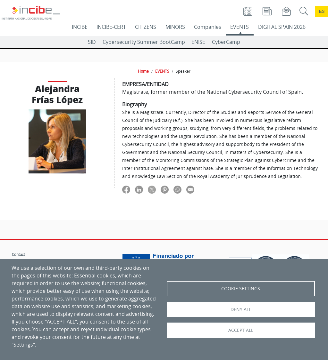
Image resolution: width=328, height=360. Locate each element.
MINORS (175, 26)
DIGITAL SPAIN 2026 (282, 26)
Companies (207, 26)
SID (92, 41)
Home (143, 71)
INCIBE (80, 26)
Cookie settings (240, 289)
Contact (18, 254)
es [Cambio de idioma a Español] (322, 11)
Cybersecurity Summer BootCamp (144, 41)
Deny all (241, 309)
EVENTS (239, 26)
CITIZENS (145, 26)
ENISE (198, 41)
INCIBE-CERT (111, 26)
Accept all (240, 330)
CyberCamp (226, 41)
